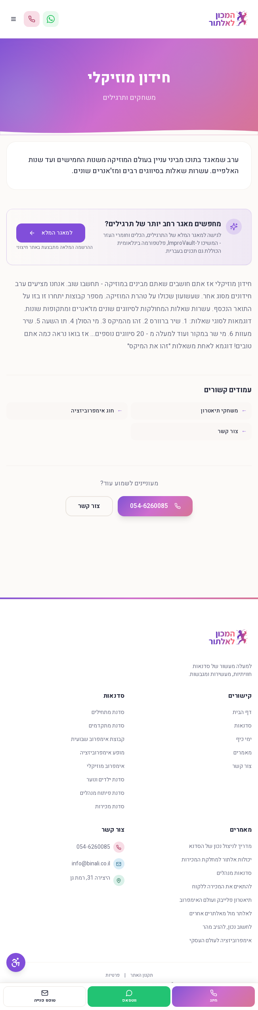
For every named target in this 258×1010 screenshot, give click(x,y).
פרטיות (112, 975)
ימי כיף (244, 739)
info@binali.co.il (98, 863)
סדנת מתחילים (108, 712)
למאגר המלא (51, 233)
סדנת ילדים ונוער (105, 779)
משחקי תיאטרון (224, 411)
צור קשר (232, 431)
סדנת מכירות (109, 806)
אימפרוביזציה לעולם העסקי (220, 940)
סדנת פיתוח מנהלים (102, 793)
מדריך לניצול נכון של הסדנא (220, 846)
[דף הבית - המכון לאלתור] (228, 19)
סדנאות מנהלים (234, 873)
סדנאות (243, 726)
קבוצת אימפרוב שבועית (97, 739)
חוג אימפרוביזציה (97, 411)
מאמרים (242, 752)
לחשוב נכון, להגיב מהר (227, 927)
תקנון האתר (141, 975)
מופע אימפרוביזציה (102, 752)
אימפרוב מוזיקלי (105, 766)
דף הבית (242, 712)
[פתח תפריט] (13, 19)
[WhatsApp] (51, 19)
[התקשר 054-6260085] (32, 19)
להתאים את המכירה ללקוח (222, 886)
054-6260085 (156, 506)
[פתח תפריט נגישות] (15, 962)
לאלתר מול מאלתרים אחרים (220, 913)
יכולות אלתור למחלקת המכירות (217, 859)
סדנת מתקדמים (106, 726)
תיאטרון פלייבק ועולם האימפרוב (216, 900)
